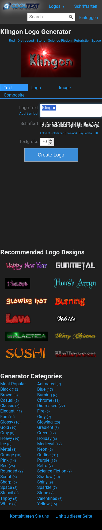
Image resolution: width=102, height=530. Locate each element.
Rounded (12, 471)
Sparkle (47, 487)
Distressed (26, 40)
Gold (8, 427)
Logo (36, 87)
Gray (7, 432)
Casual (9, 400)
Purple (47, 460)
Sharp (8, 482)
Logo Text (28, 110)
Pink (8, 460)
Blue (45, 389)
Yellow (47, 503)
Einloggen (88, 17)
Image (65, 87)
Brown (9, 394)
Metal (8, 449)
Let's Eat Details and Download (58, 133)
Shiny (45, 482)
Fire (43, 411)
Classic (10, 405)
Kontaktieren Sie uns (29, 516)
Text (8, 87)
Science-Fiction (60, 40)
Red (12, 40)
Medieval (49, 443)
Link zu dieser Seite (73, 516)
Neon (45, 449)
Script (8, 476)
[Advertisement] (51, 204)
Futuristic (81, 40)
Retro (45, 465)
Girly (44, 416)
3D (96, 133)
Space (96, 40)
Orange (10, 454)
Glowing (48, 422)
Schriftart (29, 123)
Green (46, 432)
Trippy (8, 498)
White (8, 503)
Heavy (9, 438)
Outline (47, 454)
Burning (47, 394)
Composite (14, 95)
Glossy (10, 422)
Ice (5, 443)
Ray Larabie (86, 133)
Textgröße (28, 141)
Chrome (48, 400)
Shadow (48, 476)
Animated (49, 383)
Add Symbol (28, 113)
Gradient (48, 427)
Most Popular (13, 383)
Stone (41, 40)
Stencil (9, 492)
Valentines (50, 498)
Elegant (11, 411)
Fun (7, 416)
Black (9, 389)
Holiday (47, 438)
